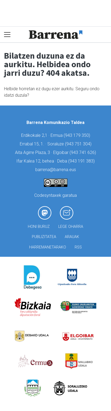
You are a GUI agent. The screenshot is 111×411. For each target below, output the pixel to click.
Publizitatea (44, 237)
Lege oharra (70, 226)
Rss (78, 247)
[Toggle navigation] (7, 34)
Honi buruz (39, 226)
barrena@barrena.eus (55, 169)
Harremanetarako (47, 247)
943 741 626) (83, 152)
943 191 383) (82, 161)
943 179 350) (77, 135)
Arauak (72, 237)
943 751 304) (78, 143)
